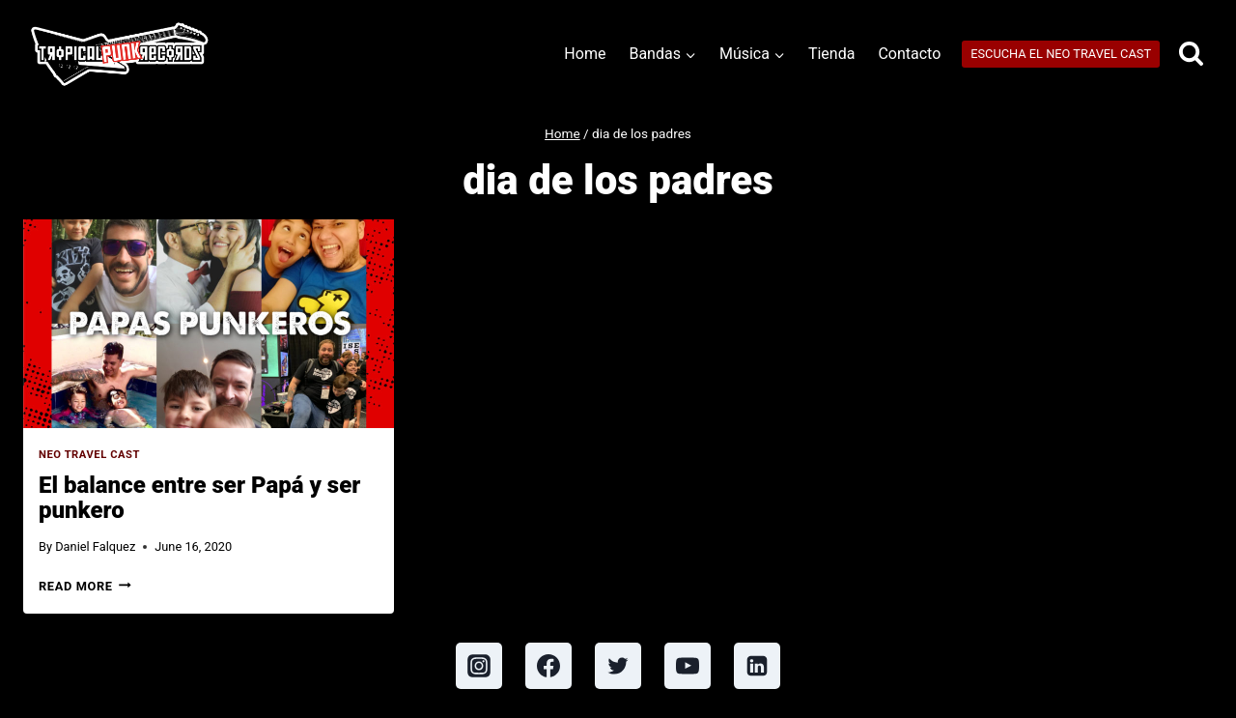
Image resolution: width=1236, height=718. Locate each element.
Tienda (831, 53)
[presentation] (208, 323)
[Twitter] (618, 666)
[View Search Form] (1191, 54)
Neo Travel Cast (89, 454)
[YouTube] (687, 666)
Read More (85, 586)
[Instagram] (479, 666)
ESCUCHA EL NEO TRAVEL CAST (1060, 53)
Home (584, 53)
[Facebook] (548, 666)
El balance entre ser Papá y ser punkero (199, 498)
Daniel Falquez (95, 546)
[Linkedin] (757, 666)
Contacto (909, 53)
